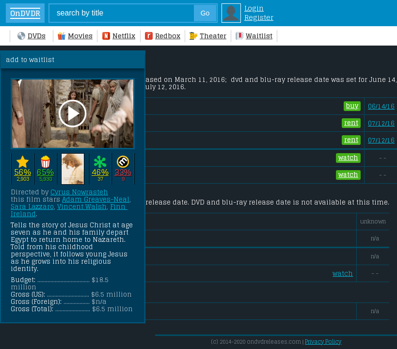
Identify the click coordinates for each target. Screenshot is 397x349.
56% (22, 171)
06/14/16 (381, 106)
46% (100, 171)
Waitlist (254, 36)
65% (45, 171)
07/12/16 (381, 123)
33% (122, 171)
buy (352, 106)
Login (254, 8)
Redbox (162, 36)
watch (348, 158)
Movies (75, 36)
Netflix (118, 36)
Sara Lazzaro (32, 206)
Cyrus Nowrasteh (79, 192)
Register (258, 17)
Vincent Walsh (82, 206)
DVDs (31, 36)
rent (351, 123)
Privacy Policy (323, 342)
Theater (208, 36)
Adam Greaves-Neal (95, 199)
